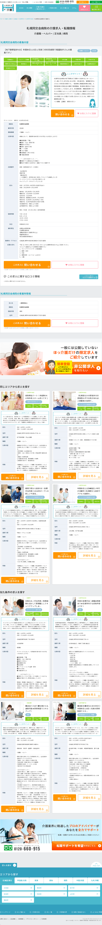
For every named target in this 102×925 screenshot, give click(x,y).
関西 (65, 880)
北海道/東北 (7, 880)
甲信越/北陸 (22, 880)
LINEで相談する (96, 2)
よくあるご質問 (38, 2)
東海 (51, 880)
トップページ (6, 912)
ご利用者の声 (63, 912)
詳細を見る (39, 477)
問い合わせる (31, 265)
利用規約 (44, 919)
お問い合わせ (4, 919)
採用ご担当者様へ (49, 2)
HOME (21, 8)
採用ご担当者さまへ (80, 912)
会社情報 (12, 919)
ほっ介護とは (64, 8)
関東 (36, 880)
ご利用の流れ (53, 8)
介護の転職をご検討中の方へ (40, 8)
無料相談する (82, 2)
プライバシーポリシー (32, 919)
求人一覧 (49, 912)
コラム (74, 8)
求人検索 (29, 8)
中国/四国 (80, 880)
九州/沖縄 (95, 880)
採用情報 (20, 919)
